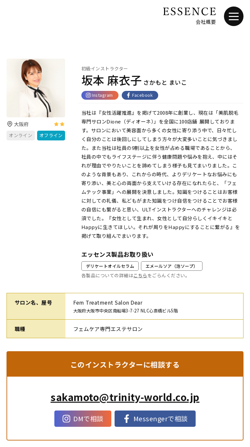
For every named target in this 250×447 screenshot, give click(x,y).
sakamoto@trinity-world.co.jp (124, 397)
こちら (140, 275)
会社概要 (206, 21)
